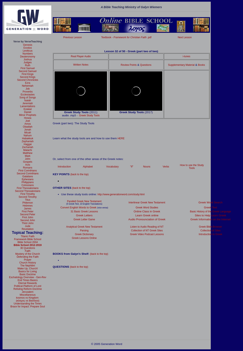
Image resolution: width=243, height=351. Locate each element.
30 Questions (27, 248)
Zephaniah (28, 141)
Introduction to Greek (210, 234)
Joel (27, 120)
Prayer (27, 259)
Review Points (129, 64)
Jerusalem (27, 291)
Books (201, 64)
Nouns (146, 166)
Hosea (27, 118)
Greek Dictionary (84, 234)
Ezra (27, 82)
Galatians (27, 176)
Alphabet (88, 166)
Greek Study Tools (89, 115)
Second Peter (27, 214)
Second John (27, 220)
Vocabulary (112, 166)
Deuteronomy (27, 56)
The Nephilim (27, 265)
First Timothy (28, 194)
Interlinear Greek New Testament (147, 202)
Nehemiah (27, 85)
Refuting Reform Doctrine (27, 289)
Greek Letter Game (84, 219)
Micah (27, 132)
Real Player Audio (81, 56)
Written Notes (80, 64)
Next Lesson (185, 37)
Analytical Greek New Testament (84, 226)
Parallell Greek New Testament (84, 201)
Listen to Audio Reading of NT (146, 226)
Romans (27, 167)
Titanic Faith (28, 236)
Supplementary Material (181, 64)
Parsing (84, 230)
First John (27, 217)
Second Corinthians (28, 173)
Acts (27, 164)
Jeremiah (27, 103)
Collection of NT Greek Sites (147, 230)
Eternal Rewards (27, 283)
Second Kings (27, 77)
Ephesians (27, 179)
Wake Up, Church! (27, 268)
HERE (121, 138)
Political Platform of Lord (27, 286)
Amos (27, 123)
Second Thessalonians (27, 191)
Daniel (27, 112)
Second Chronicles (27, 80)
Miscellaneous (28, 294)
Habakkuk (27, 138)
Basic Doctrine (27, 274)
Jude (27, 226)
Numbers (28, 53)
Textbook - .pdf (126, 37)
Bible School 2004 (28, 242)
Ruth (27, 65)
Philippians (28, 182)
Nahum (28, 135)
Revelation (28, 229)
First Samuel (28, 68)
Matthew (27, 153)
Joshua (28, 59)
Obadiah (27, 126)
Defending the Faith (28, 256)
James (27, 208)
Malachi (27, 150)
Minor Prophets (27, 115)
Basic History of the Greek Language (210, 211)
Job (28, 88)
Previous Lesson (72, 37)
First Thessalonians (28, 188)
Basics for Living (27, 271)
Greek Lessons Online (84, 238)
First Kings (28, 74)
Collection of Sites (211, 230)
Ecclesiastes (28, 94)
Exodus (27, 47)
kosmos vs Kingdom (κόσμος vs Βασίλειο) (27, 299)
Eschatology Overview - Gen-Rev (27, 277)
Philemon (27, 202)
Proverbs (28, 91)
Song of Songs (27, 97)
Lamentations (27, 106)
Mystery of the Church (27, 253)
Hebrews (27, 205)
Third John (28, 223)
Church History (27, 262)
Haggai (28, 144)
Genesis (27, 44)
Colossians (28, 185)
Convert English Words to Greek (78, 207)
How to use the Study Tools (192, 167)
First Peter (27, 211)
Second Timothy (28, 196)
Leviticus (28, 50)
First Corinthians (27, 170)
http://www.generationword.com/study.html (121, 194)
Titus (27, 199)
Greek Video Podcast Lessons (147, 234)
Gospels (27, 161)
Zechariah (27, 147)
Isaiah (27, 100)
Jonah (27, 129)
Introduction (64, 166)
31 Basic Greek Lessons (84, 211)
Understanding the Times (27, 303)
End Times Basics (27, 280)
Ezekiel (28, 109)
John (27, 158)
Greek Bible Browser (210, 226)
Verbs (166, 166)
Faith (28, 251)
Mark (28, 156)
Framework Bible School (27, 239)
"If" (131, 166)
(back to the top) (79, 174)
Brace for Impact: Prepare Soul (27, 306)
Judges (28, 62)
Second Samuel (28, 71)
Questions (145, 64)
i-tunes (186, 56)
